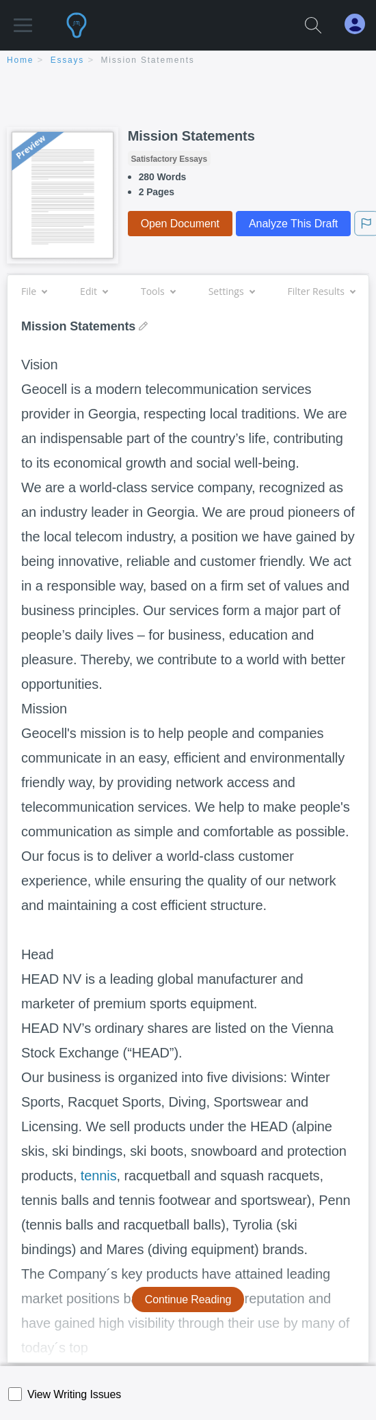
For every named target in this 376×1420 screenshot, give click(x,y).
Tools (158, 291)
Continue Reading (188, 1299)
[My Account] (360, 24)
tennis (99, 1175)
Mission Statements (148, 60)
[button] (23, 19)
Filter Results (321, 291)
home (20, 60)
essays (67, 60)
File (33, 291)
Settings (231, 291)
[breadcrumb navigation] (188, 61)
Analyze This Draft (293, 223)
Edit (93, 291)
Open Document (180, 223)
